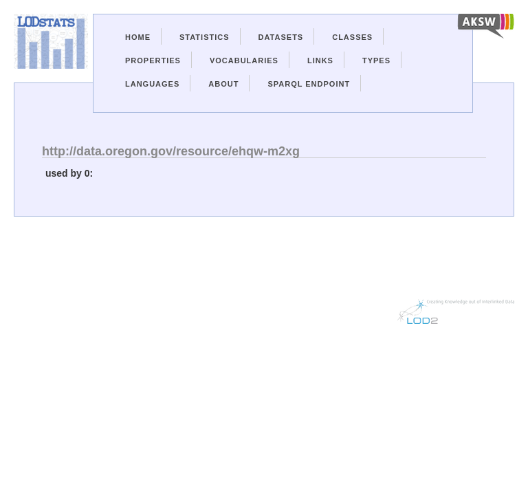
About (223, 84)
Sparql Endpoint (308, 84)
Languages (152, 84)
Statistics (204, 37)
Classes (352, 37)
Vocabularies (244, 60)
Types (376, 60)
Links (320, 60)
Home (138, 37)
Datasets (281, 37)
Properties (153, 60)
